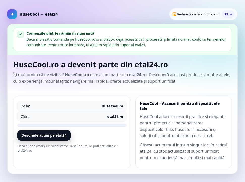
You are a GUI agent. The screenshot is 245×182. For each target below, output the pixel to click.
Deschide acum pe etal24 (43, 135)
